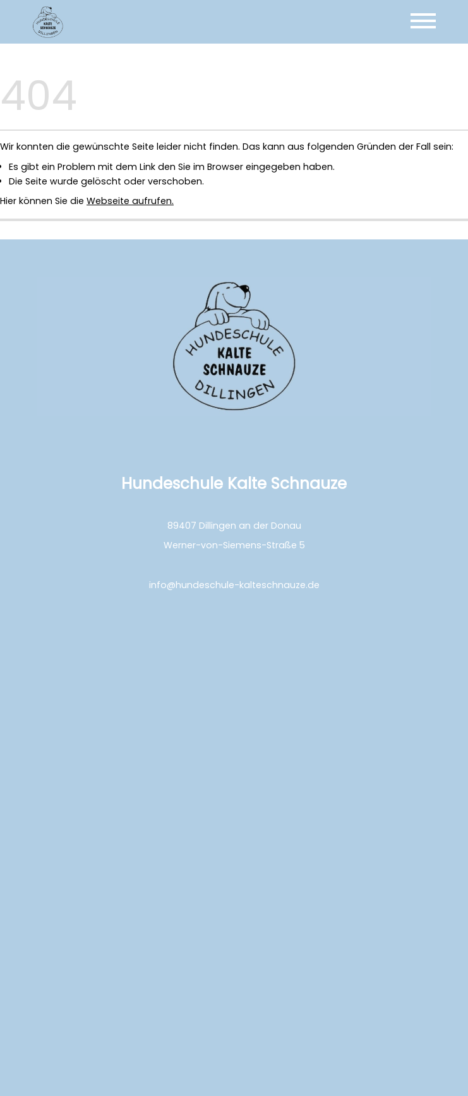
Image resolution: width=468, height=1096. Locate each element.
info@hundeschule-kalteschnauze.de (234, 585)
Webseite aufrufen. (130, 201)
